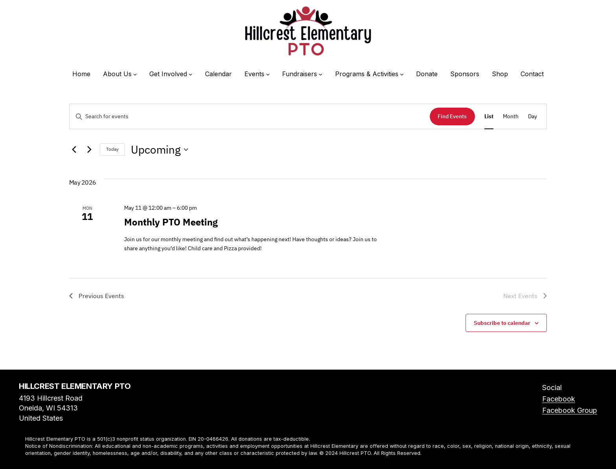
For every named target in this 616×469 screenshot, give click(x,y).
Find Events (452, 116)
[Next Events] (89, 149)
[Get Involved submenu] (190, 74)
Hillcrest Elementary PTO (74, 386)
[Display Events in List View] (488, 116)
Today (112, 149)
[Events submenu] (268, 74)
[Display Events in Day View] (532, 116)
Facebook (558, 399)
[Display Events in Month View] (511, 116)
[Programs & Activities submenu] (402, 74)
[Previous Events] (74, 149)
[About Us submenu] (135, 74)
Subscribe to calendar (502, 322)
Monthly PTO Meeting (171, 222)
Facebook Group (569, 410)
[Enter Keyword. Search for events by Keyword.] (250, 116)
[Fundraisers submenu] (321, 74)
